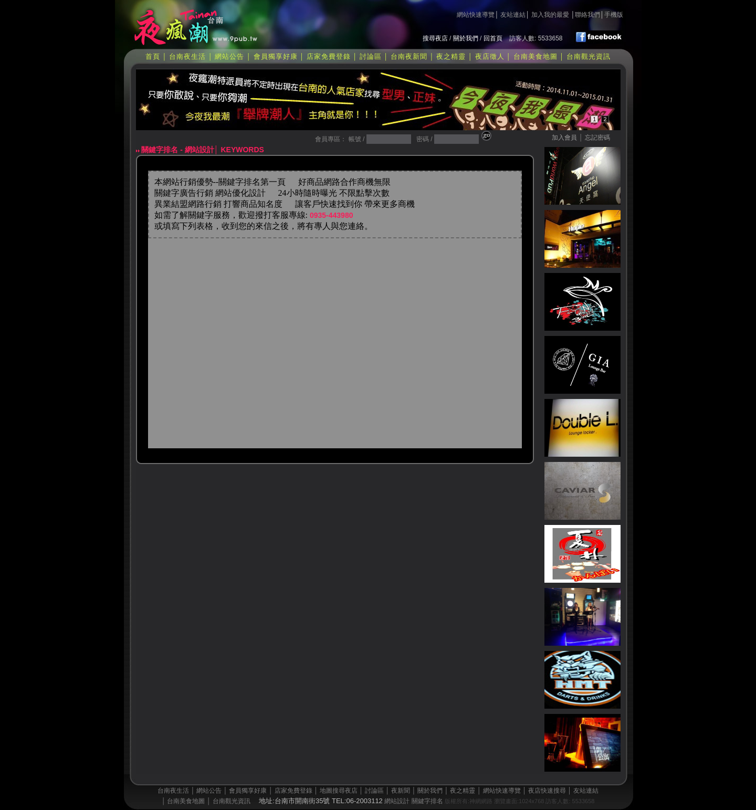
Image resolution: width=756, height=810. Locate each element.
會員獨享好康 (276, 56)
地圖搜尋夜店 (339, 790)
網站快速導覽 (476, 14)
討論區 (371, 56)
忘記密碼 (597, 137)
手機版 (613, 14)
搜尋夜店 (435, 38)
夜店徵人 (490, 56)
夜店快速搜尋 (547, 790)
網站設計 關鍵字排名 (413, 801)
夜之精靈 (451, 56)
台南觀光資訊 (588, 56)
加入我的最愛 (550, 14)
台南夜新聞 (409, 56)
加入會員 (564, 137)
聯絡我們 (587, 14)
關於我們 (465, 38)
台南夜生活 (187, 56)
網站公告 (229, 56)
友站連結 (513, 14)
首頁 (152, 56)
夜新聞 (400, 790)
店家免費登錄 (329, 56)
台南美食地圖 (535, 56)
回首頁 (493, 38)
